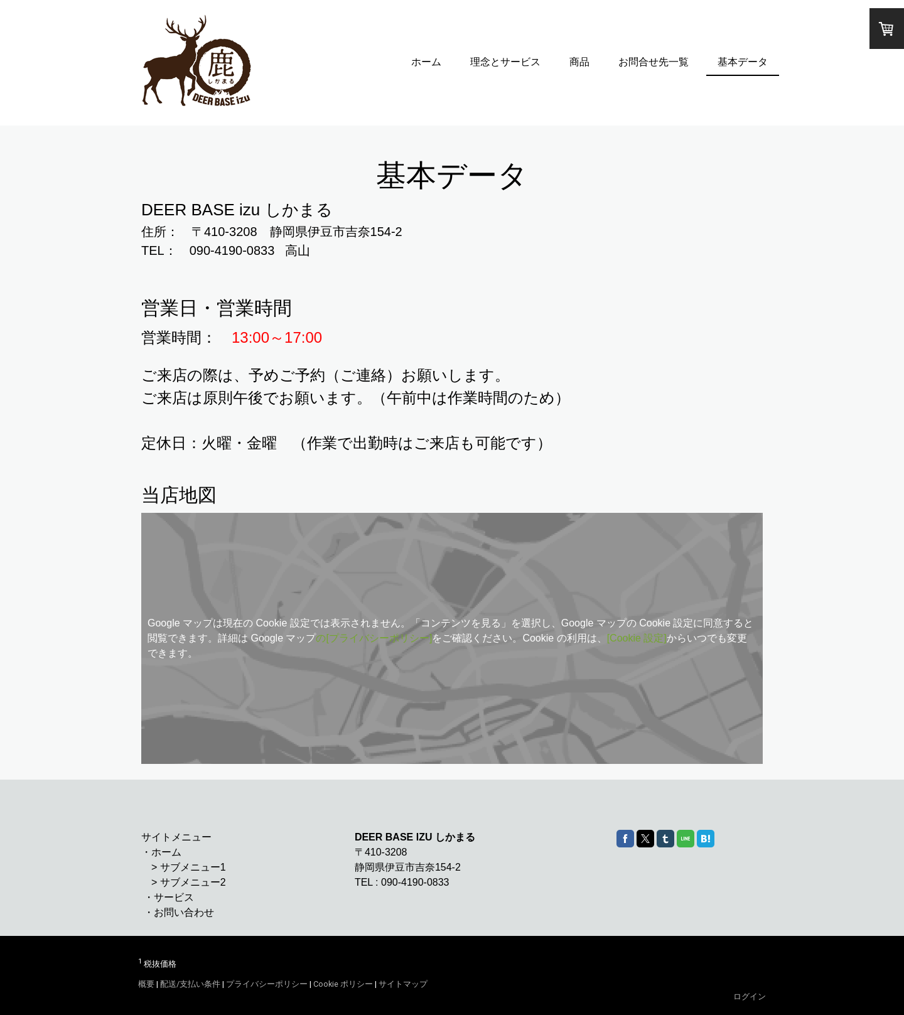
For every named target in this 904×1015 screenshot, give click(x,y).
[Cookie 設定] (637, 638)
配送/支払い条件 (190, 984)
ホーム (426, 61)
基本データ (743, 61)
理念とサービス (505, 61)
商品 (579, 61)
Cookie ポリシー (343, 984)
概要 (146, 984)
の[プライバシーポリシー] (374, 638)
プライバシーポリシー (267, 984)
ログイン (749, 996)
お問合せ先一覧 (653, 61)
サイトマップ (403, 984)
